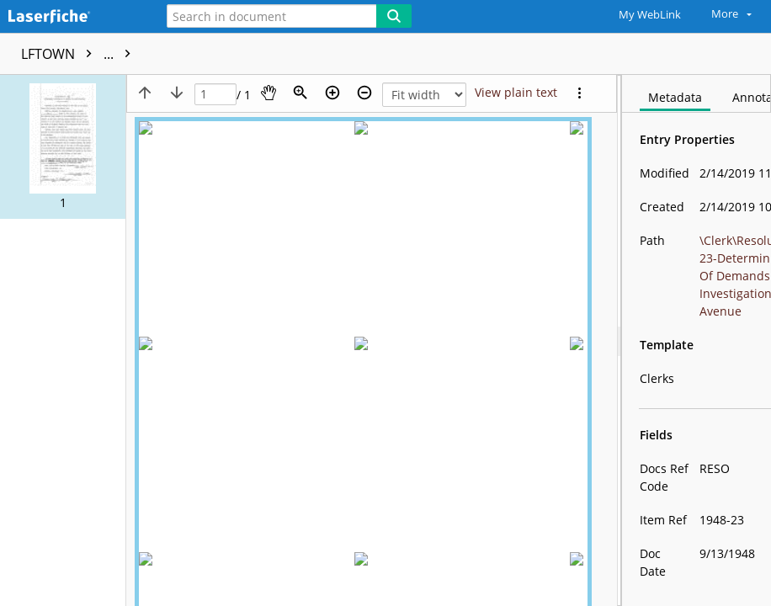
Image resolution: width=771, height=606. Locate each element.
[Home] (71, 17)
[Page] (215, 94)
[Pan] (268, 92)
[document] (696, 340)
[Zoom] (300, 92)
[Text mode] (516, 93)
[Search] (394, 16)
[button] (62, 147)
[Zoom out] (364, 92)
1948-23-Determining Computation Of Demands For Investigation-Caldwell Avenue (406, 54)
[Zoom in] (332, 92)
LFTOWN (80, 54)
